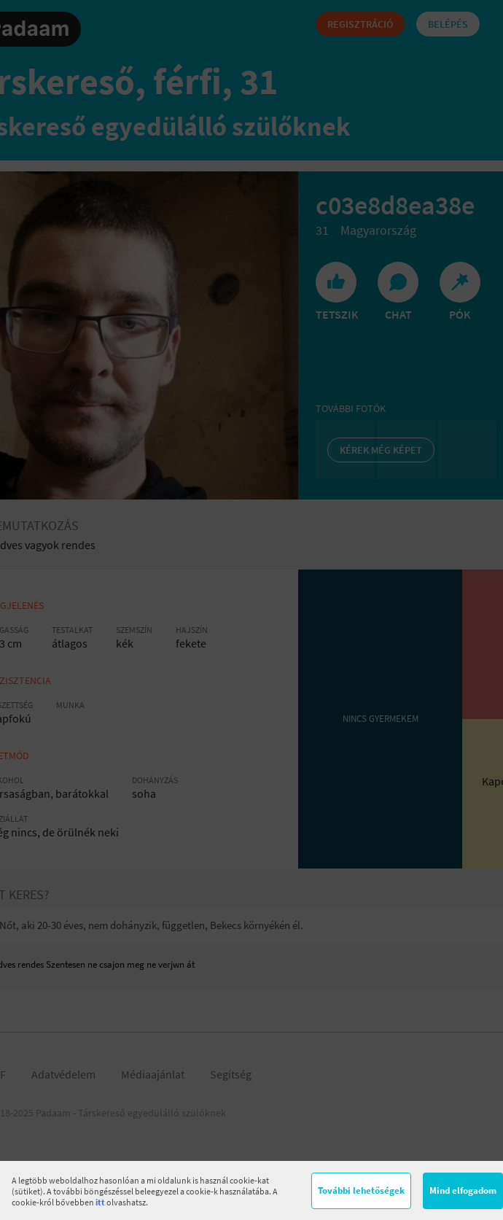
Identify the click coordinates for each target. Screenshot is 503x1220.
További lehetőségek (361, 1190)
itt (100, 1202)
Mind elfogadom (462, 1190)
